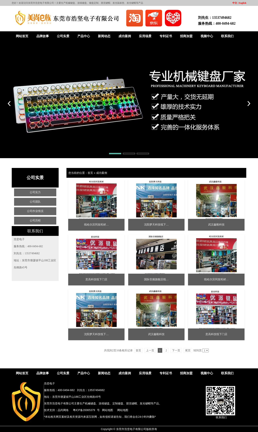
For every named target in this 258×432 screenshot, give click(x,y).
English (242, 3)
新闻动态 (104, 36)
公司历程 (35, 220)
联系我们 (227, 36)
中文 (234, 3)
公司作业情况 (35, 211)
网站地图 (107, 410)
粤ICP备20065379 (84, 410)
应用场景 (145, 36)
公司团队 (35, 201)
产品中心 (83, 36)
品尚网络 (63, 410)
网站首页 (22, 36)
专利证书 (165, 36)
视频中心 (207, 36)
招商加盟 (186, 36)
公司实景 (63, 36)
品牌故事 (42, 36)
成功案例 (124, 36)
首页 (90, 172)
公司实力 (35, 192)
